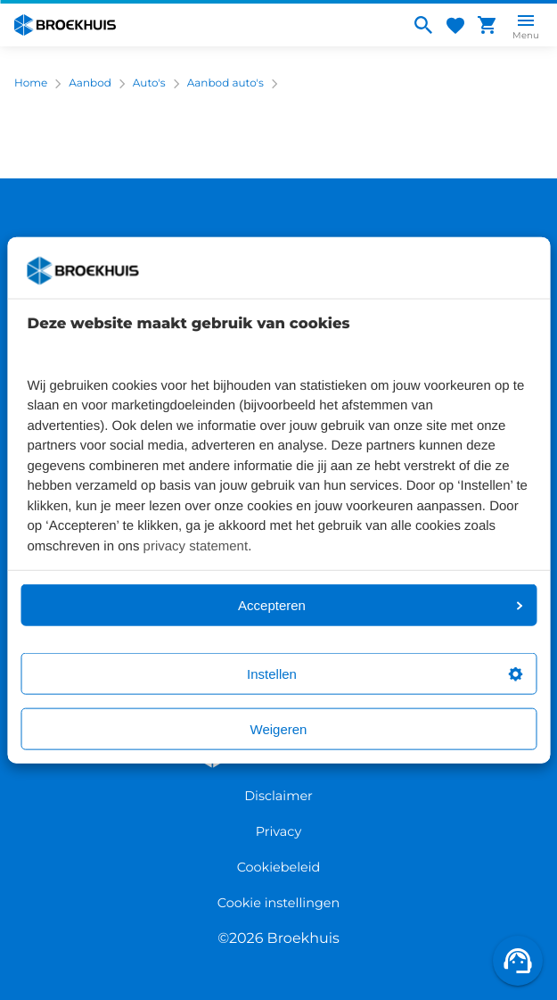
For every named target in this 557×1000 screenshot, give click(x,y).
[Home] (204, 25)
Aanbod (90, 83)
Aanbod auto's (225, 83)
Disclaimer (278, 796)
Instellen (384, 674)
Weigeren (278, 729)
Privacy (278, 831)
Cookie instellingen (278, 903)
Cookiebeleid (279, 867)
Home (30, 83)
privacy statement (196, 545)
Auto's (149, 83)
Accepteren (380, 605)
